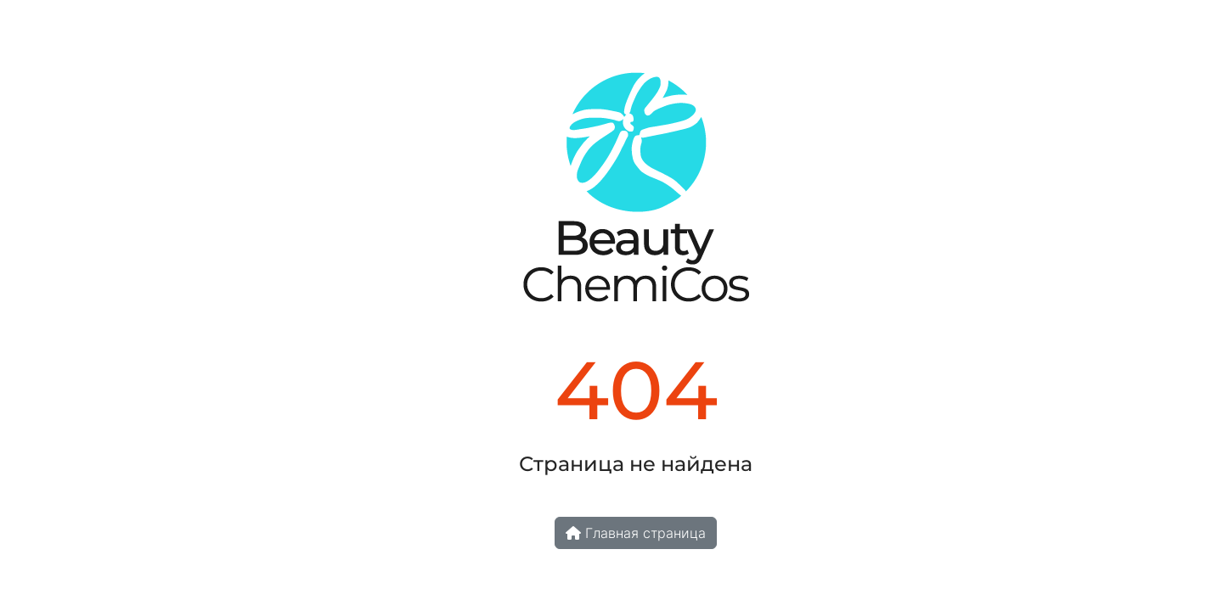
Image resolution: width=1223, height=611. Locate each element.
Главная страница (636, 532)
